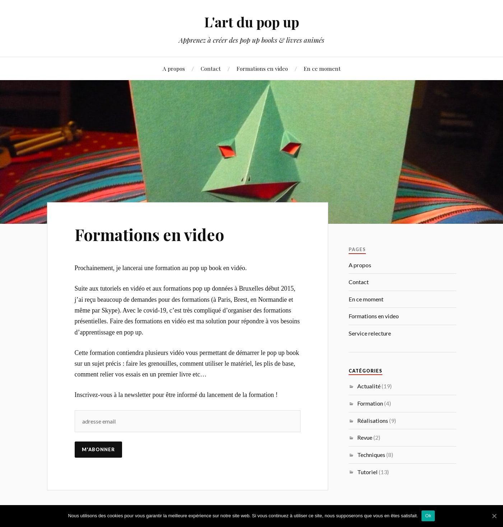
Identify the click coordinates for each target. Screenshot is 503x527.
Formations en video (262, 68)
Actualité (369, 386)
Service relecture (370, 333)
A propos (174, 68)
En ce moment (322, 68)
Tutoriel (367, 471)
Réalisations (372, 420)
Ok (428, 515)
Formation (370, 403)
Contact (211, 68)
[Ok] (494, 515)
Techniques (371, 454)
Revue (364, 437)
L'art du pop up (251, 22)
